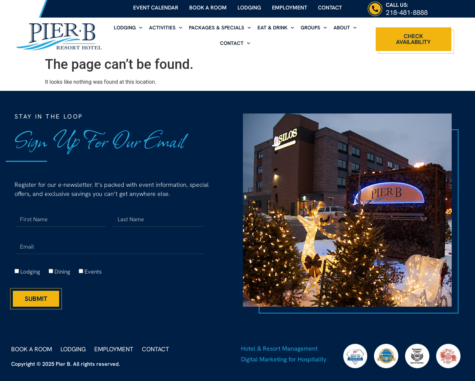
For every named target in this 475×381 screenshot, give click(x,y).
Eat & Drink (275, 28)
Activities (165, 28)
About (344, 28)
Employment (289, 7)
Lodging (249, 7)
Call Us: (397, 4)
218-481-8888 (407, 12)
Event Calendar (155, 7)
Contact (330, 7)
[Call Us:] (375, 8)
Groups (314, 28)
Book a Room (208, 7)
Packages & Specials (220, 28)
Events (93, 271)
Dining (62, 271)
